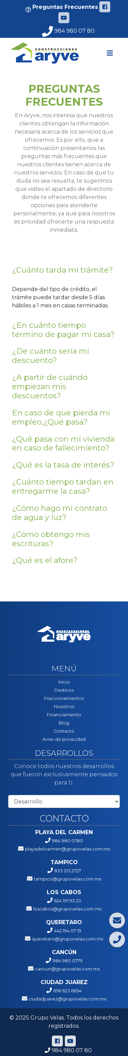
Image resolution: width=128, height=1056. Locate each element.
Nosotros (64, 706)
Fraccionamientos (64, 698)
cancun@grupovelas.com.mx (67, 968)
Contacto (64, 731)
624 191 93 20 (67, 900)
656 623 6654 (67, 990)
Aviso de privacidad (64, 739)
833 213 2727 (67, 870)
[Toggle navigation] (109, 53)
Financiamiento (64, 714)
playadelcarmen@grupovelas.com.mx (67, 849)
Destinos (64, 690)
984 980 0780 (67, 840)
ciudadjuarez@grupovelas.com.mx (67, 998)
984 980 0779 (68, 960)
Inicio (64, 682)
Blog (64, 722)
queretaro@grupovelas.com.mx (67, 939)
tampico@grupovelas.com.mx (67, 879)
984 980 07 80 (68, 31)
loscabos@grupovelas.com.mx (67, 909)
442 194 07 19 (67, 930)
